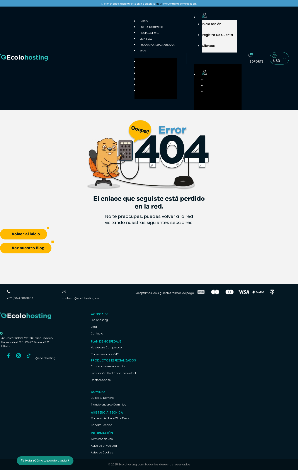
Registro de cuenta (217, 35)
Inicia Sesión (211, 24)
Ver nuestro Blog (28, 247)
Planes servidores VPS (105, 354)
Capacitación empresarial (108, 366)
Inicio (141, 61)
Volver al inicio (26, 233)
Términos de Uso (102, 439)
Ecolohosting (99, 320)
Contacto (97, 333)
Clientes (208, 46)
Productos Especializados (157, 44)
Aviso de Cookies (102, 452)
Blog (143, 50)
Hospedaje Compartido (106, 347)
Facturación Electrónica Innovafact (113, 373)
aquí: (159, 3)
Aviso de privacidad (104, 445)
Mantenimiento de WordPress (110, 418)
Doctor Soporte (101, 380)
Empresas (144, 79)
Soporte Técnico (101, 425)
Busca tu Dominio (151, 27)
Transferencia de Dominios (108, 404)
